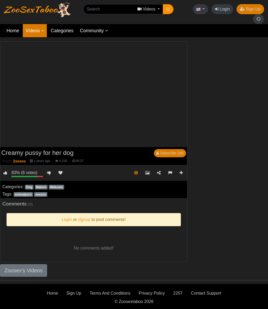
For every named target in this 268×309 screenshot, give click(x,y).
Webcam (56, 187)
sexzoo (40, 194)
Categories (62, 30)
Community (94, 30)
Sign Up (250, 9)
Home (13, 30)
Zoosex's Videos (23, 270)
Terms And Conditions (110, 293)
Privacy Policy (152, 293)
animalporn (23, 194)
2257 (178, 293)
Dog (29, 187)
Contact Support (206, 293)
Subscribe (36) (170, 153)
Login (222, 9)
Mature (41, 187)
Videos (34, 30)
